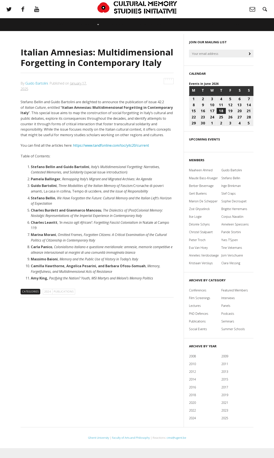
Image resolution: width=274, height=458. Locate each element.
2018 (192, 405)
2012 (192, 381)
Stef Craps (228, 203)
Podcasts (227, 323)
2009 (224, 366)
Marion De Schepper (203, 211)
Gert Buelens (198, 203)
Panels (225, 315)
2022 (192, 420)
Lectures (195, 315)
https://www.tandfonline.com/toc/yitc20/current (111, 155)
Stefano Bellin (230, 188)
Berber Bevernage (201, 195)
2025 (224, 428)
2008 (192, 366)
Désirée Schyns (199, 234)
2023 (224, 420)
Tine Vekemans (231, 257)
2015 (224, 389)
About (62, 29)
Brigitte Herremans (234, 219)
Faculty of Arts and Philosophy (131, 447)
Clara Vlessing (230, 273)
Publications (151, 29)
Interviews (228, 308)
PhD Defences (198, 323)
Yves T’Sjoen (229, 250)
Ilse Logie (195, 226)
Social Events (198, 339)
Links (235, 29)
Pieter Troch (197, 250)
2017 (224, 397)
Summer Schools (233, 339)
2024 (47, 301)
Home (39, 29)
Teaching (182, 29)
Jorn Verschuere (232, 265)
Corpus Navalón (232, 226)
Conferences (197, 300)
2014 (192, 389)
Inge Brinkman (231, 195)
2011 (224, 374)
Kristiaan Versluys (201, 273)
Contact (210, 29)
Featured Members (234, 300)
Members (87, 29)
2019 (224, 405)
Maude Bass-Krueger (203, 188)
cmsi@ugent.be (176, 447)
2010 (192, 374)
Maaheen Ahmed (201, 180)
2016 (192, 397)
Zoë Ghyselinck (199, 219)
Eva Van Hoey (198, 257)
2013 (224, 381)
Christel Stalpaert (201, 242)
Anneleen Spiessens (235, 234)
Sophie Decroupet (234, 211)
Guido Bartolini (36, 93)
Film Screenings (199, 308)
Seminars (227, 331)
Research (119, 29)
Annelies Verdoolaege (204, 265)
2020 (192, 412)
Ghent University (98, 447)
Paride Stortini (231, 242)
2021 (224, 412)
